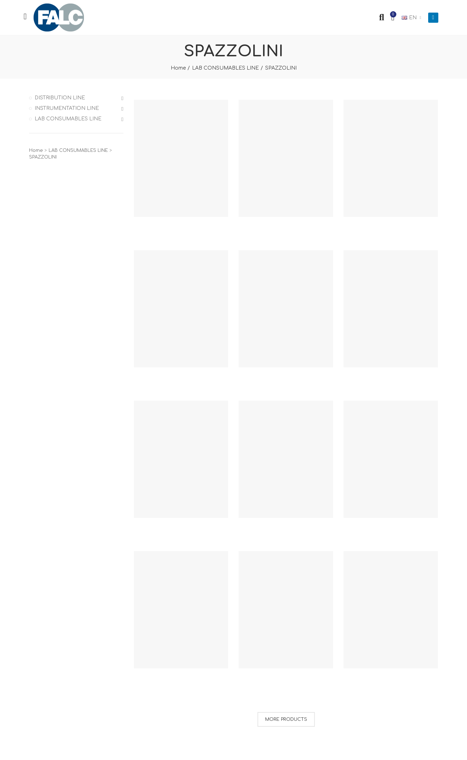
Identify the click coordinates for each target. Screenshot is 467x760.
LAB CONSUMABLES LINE (68, 118)
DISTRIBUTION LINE (60, 97)
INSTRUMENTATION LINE (67, 108)
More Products (286, 719)
